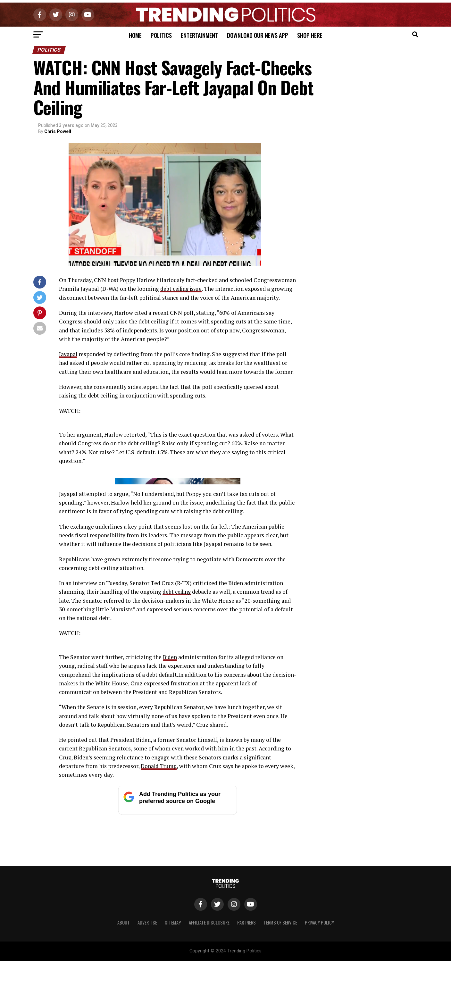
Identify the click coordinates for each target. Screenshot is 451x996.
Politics (161, 35)
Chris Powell (57, 131)
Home (135, 35)
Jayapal (68, 354)
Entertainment (199, 35)
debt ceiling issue (182, 288)
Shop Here (309, 35)
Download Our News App (257, 35)
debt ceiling (178, 717)
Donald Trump (159, 891)
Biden (170, 782)
